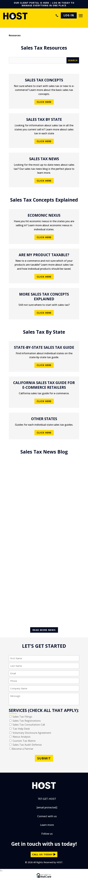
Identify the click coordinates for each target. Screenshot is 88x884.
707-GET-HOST (56, 15)
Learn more (47, 825)
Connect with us (47, 816)
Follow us (47, 833)
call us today (42, 854)
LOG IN (68, 15)
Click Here (44, 101)
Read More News (44, 629)
